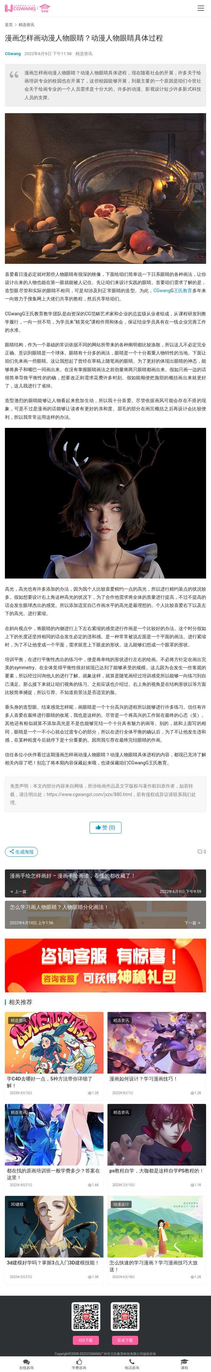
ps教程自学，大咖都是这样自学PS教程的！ (156, 1171)
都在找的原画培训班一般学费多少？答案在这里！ (53, 1174)
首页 (9, 25)
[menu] (201, 8)
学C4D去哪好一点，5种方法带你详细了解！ (49, 1082)
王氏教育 (183, 290)
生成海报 (21, 851)
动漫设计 (121, 1204)
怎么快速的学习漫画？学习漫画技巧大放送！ (153, 1266)
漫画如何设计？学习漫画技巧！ (143, 1079)
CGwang (13, 53)
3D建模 (17, 1204)
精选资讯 (83, 53)
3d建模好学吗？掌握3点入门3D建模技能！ (53, 1263)
